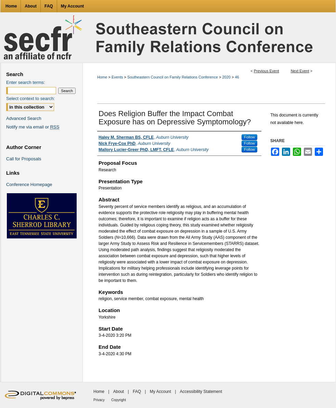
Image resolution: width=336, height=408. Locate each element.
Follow (249, 137)
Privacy (99, 400)
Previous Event (266, 71)
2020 (227, 77)
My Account (160, 391)
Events (118, 77)
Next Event (300, 71)
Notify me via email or (32, 126)
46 (237, 77)
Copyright (118, 400)
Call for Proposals (23, 158)
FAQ (137, 391)
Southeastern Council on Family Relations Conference (173, 77)
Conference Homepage (29, 184)
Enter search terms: (25, 82)
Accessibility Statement (201, 391)
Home (102, 77)
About (118, 391)
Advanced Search (23, 118)
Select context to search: (30, 98)
